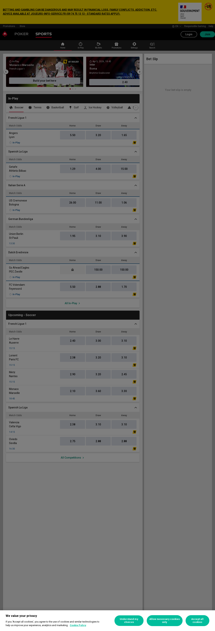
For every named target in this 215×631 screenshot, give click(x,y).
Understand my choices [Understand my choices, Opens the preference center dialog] (129, 620)
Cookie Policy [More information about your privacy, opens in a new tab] (78, 625)
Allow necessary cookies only (164, 620)
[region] (107, 620)
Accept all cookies (197, 620)
